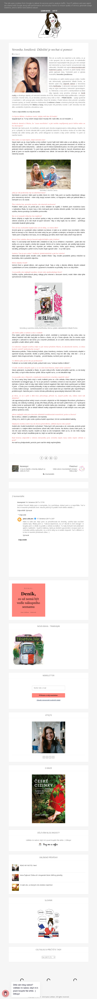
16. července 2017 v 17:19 (35, 502)
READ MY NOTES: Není (28, 865)
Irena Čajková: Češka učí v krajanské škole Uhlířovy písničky (41, 875)
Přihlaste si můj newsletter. (48, 695)
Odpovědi (22, 515)
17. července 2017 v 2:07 (45, 519)
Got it (54, 11)
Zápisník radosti (69, 84)
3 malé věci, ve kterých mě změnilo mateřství (36, 885)
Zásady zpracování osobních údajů (48, 700)
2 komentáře (49, 474)
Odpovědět (21, 510)
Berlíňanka (57, 86)
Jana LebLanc (28, 519)
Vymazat (29, 510)
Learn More (45, 11)
